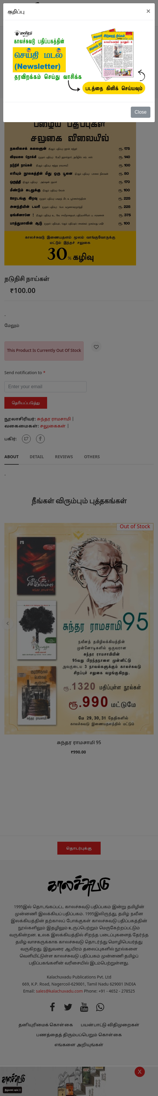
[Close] (148, 11)
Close (141, 112)
